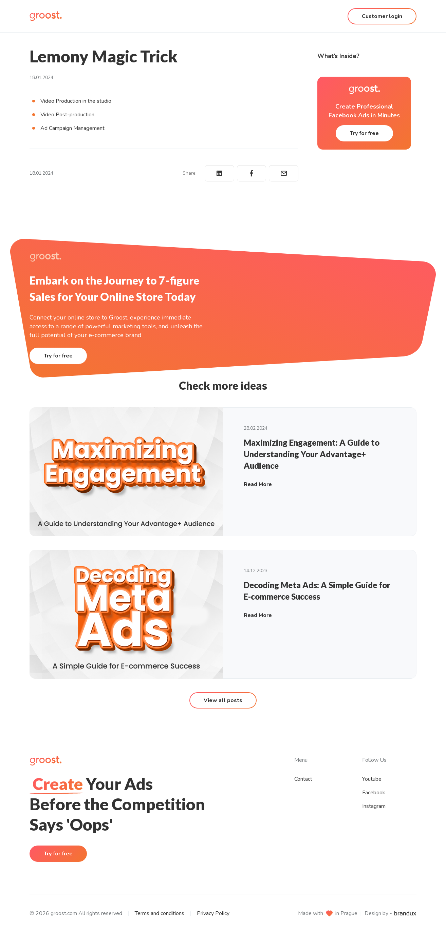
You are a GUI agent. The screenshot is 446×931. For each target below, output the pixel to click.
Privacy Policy (213, 913)
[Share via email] (283, 173)
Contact (303, 779)
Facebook (373, 792)
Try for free (364, 133)
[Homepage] (46, 16)
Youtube (372, 779)
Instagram (374, 806)
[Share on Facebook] (251, 173)
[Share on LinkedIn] (219, 173)
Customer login (382, 16)
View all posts (223, 700)
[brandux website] (405, 913)
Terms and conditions (159, 913)
